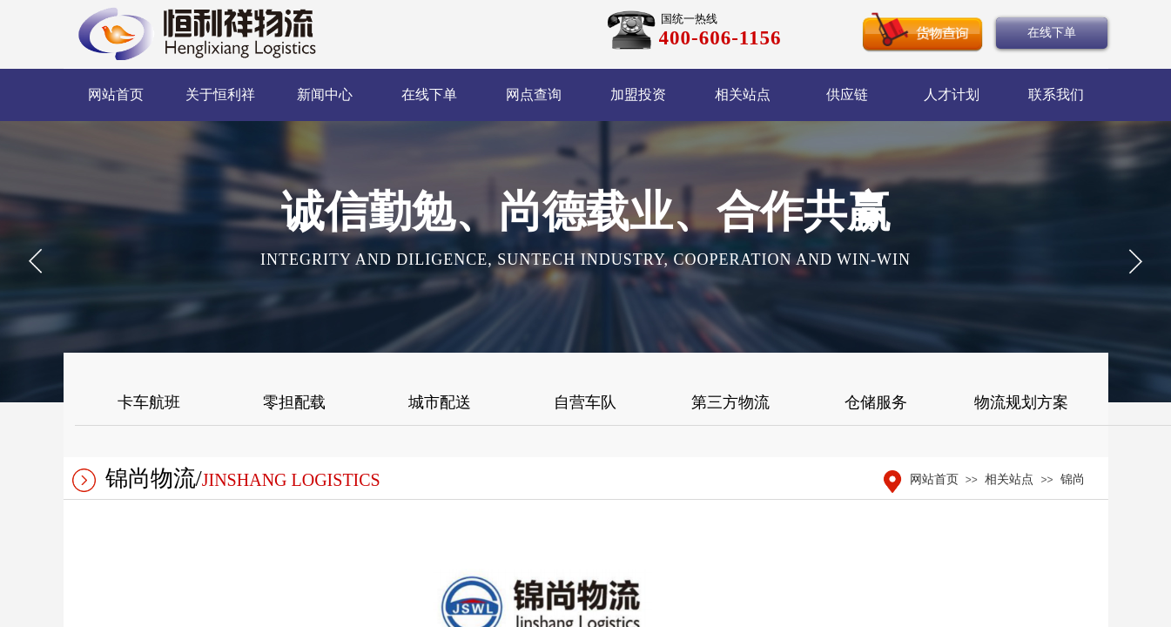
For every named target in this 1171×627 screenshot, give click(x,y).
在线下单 (429, 94)
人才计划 (951, 94)
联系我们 (1056, 94)
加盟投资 (638, 94)
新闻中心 (325, 94)
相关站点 (743, 94)
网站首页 (116, 94)
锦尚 (1072, 479)
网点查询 (534, 94)
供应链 (847, 94)
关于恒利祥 (220, 94)
